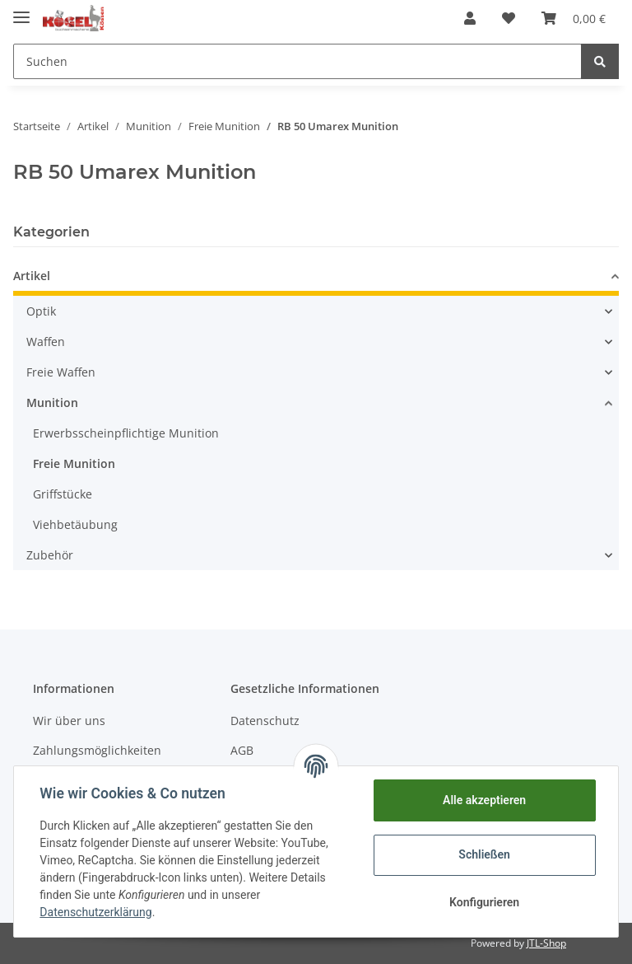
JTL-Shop (546, 943)
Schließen (484, 854)
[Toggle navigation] (21, 10)
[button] (470, 18)
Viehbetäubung (75, 524)
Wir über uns (69, 720)
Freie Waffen (60, 372)
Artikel (31, 275)
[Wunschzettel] (508, 18)
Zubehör (49, 555)
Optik (41, 311)
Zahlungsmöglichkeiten (97, 750)
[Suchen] (297, 61)
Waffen (45, 341)
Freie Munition (74, 463)
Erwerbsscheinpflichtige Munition (126, 433)
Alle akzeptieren (483, 800)
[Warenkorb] (573, 18)
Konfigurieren (483, 902)
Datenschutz (265, 720)
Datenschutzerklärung (96, 912)
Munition (52, 402)
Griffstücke (62, 494)
